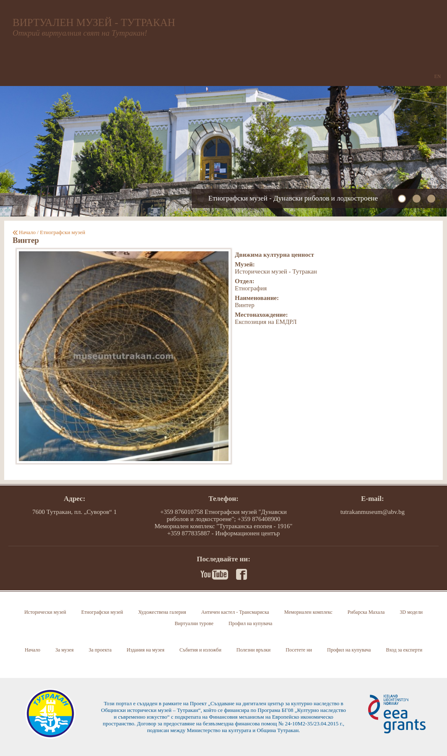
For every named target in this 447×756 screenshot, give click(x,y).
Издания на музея (145, 650)
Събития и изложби (200, 650)
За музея (64, 650)
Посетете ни (299, 650)
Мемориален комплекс (308, 612)
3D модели (411, 612)
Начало (27, 232)
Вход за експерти (404, 650)
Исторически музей (45, 612)
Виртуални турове (194, 623)
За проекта (100, 650)
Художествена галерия (162, 612)
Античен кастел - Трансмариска (235, 612)
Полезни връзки (253, 650)
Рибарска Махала (366, 612)
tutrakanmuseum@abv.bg (372, 511)
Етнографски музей (62, 232)
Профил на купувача (250, 623)
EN (437, 76)
